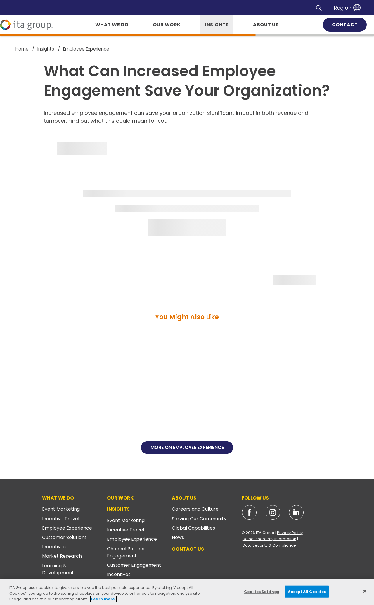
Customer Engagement (134, 565)
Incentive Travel (60, 518)
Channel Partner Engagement (126, 552)
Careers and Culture (195, 509)
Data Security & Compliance (269, 545)
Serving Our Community (199, 518)
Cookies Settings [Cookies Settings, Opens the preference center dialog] (261, 591)
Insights (118, 509)
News (178, 537)
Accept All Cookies (306, 591)
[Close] (364, 591)
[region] (187, 592)
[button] (319, 7)
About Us (184, 498)
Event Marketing (61, 509)
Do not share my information (269, 538)
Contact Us (188, 549)
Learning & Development (58, 569)
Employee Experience (67, 528)
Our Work (120, 498)
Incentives (54, 546)
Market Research (62, 556)
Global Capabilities (193, 528)
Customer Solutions (64, 537)
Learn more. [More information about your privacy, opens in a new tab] (103, 599)
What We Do (58, 498)
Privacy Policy (290, 532)
